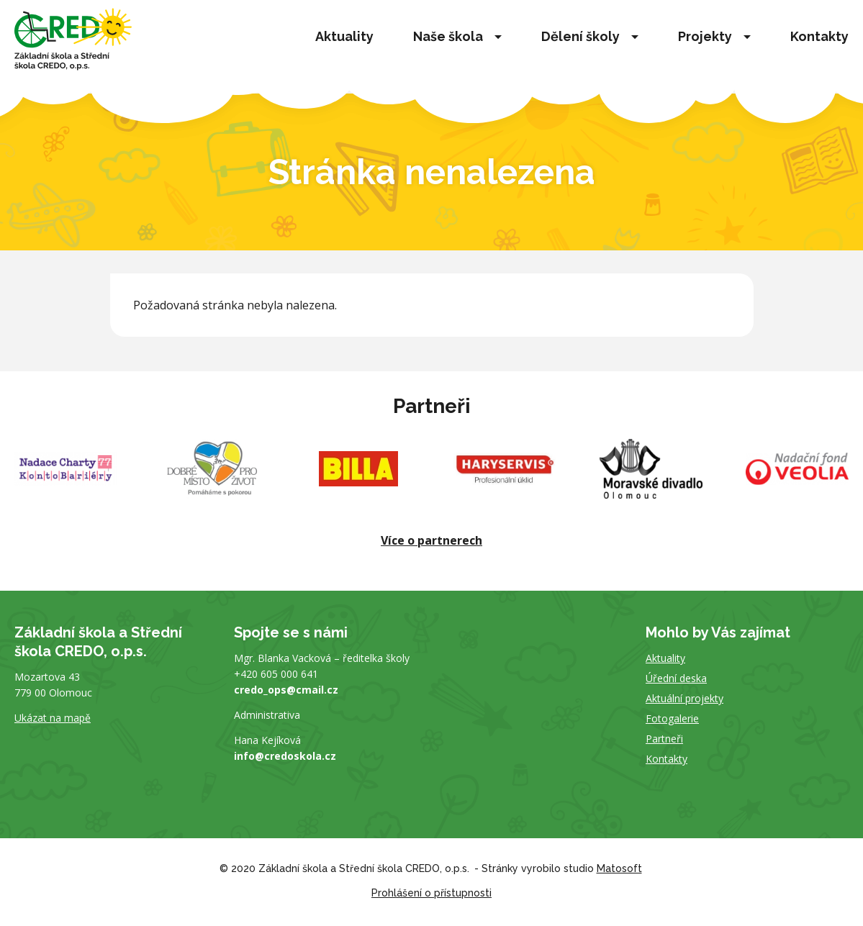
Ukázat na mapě (52, 718)
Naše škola (448, 36)
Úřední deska (676, 678)
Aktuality (344, 36)
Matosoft (619, 868)
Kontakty (819, 36)
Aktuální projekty (684, 698)
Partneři (664, 738)
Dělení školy (580, 36)
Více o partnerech (431, 540)
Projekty (705, 36)
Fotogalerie (672, 718)
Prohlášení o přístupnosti (431, 893)
